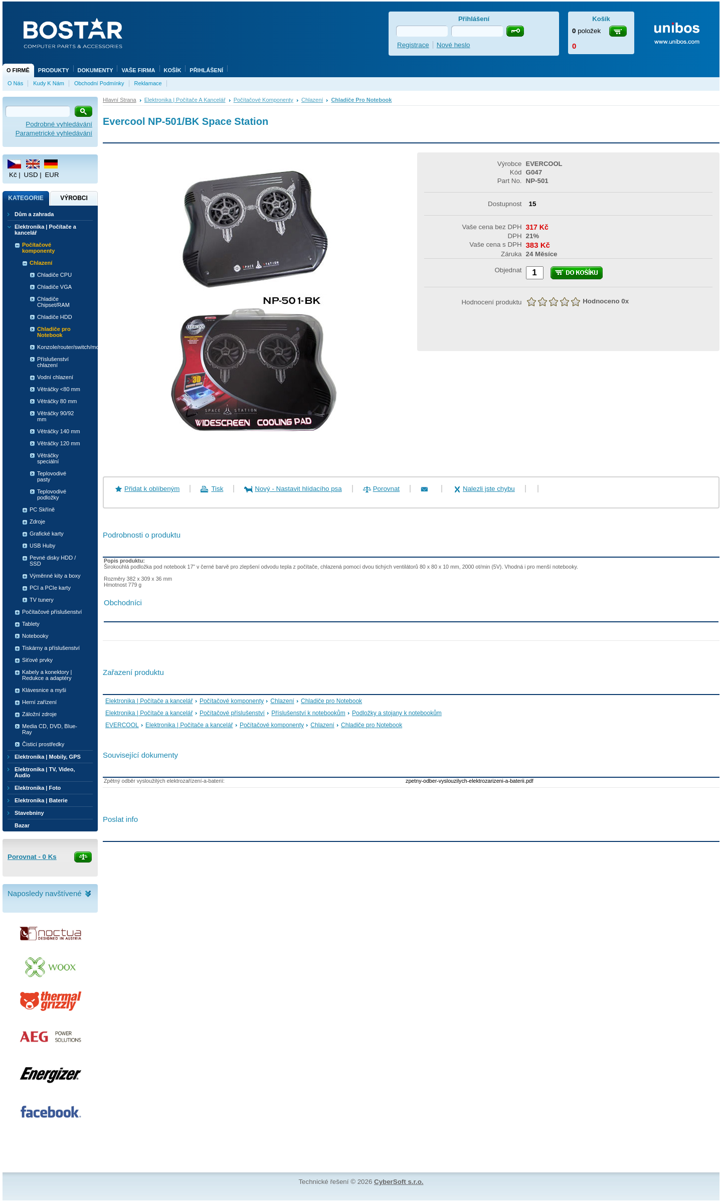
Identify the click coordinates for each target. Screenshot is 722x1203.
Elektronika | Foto (38, 788)
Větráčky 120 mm (58, 443)
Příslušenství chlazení (53, 362)
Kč (13, 175)
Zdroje (37, 522)
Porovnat (386, 488)
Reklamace (148, 83)
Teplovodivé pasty (51, 476)
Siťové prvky (37, 660)
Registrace (413, 45)
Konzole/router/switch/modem (61, 347)
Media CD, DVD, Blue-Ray (49, 729)
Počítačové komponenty (263, 100)
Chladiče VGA (54, 287)
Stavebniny (29, 813)
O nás (15, 83)
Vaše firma (138, 70)
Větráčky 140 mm (58, 431)
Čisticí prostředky (43, 744)
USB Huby (42, 546)
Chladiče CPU (54, 275)
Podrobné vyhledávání (59, 124)
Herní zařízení (39, 702)
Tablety (31, 624)
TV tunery (42, 600)
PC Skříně (42, 509)
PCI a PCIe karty (50, 588)
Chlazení (312, 100)
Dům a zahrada (34, 214)
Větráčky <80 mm (58, 389)
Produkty (53, 70)
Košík (173, 70)
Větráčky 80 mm (57, 401)
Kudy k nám (48, 83)
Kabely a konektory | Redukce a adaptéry (47, 675)
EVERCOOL (122, 725)
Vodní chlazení (55, 377)
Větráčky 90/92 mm (55, 416)
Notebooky (35, 636)
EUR (52, 175)
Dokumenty (95, 70)
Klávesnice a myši (44, 690)
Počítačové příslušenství (232, 713)
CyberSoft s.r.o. (399, 1181)
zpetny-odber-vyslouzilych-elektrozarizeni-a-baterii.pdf (469, 781)
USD (31, 175)
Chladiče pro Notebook (361, 100)
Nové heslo (453, 45)
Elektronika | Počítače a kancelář (185, 100)
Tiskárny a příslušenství (51, 648)
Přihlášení (206, 70)
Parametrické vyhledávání (54, 133)
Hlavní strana (119, 100)
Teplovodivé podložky (51, 494)
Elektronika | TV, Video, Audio (45, 772)
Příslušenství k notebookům (308, 713)
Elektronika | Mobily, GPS (48, 757)
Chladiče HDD (54, 317)
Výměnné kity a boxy (55, 576)
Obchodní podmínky (99, 83)
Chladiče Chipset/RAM (53, 302)
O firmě (18, 70)
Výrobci (74, 198)
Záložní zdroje (39, 714)
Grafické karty (47, 534)
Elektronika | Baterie (41, 800)
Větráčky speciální (48, 458)
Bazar (22, 825)
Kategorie (25, 198)
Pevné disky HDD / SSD (53, 561)
